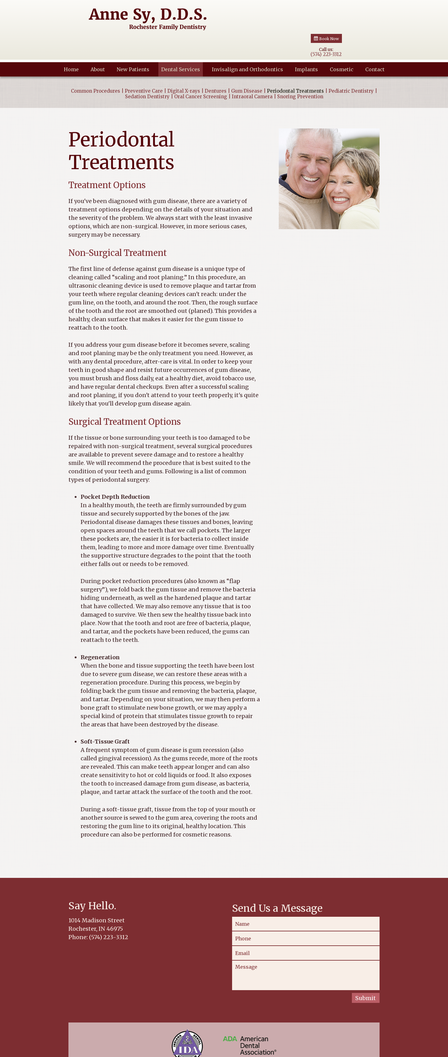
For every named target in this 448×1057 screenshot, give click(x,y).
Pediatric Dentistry (351, 65)
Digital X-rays (183, 65)
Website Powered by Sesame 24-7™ (315, 1050)
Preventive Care (144, 65)
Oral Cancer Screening (200, 71)
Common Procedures (95, 65)
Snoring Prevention (300, 71)
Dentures (215, 65)
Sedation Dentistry (147, 71)
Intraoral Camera (252, 71)
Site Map (365, 1050)
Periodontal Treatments (295, 65)
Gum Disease (246, 65)
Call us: (326, 16)
